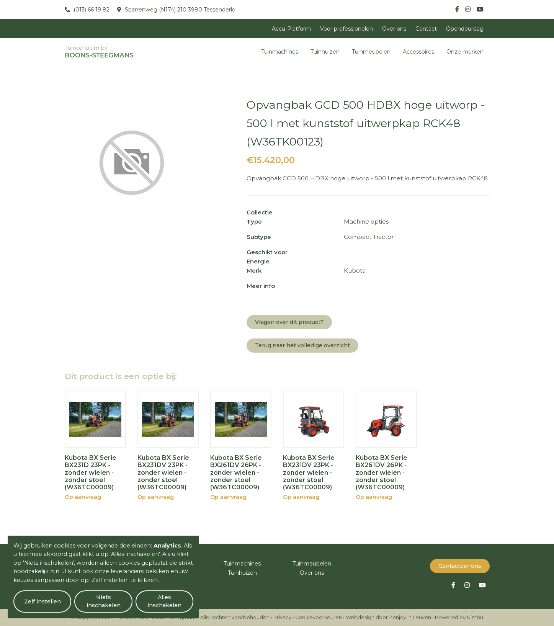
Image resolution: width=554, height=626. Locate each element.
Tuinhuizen (325, 51)
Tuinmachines (279, 51)
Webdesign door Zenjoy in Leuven (388, 617)
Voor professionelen (346, 28)
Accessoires (418, 51)
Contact (426, 28)
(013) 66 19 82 (90, 9)
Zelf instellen (42, 601)
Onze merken (465, 51)
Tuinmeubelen (371, 51)
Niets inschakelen (104, 601)
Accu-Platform (291, 28)
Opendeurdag (465, 28)
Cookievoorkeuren (318, 617)
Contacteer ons (459, 565)
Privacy (282, 617)
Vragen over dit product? (289, 322)
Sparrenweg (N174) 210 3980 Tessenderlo (179, 9)
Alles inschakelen (164, 601)
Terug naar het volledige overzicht (302, 345)
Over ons (394, 28)
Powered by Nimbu (459, 617)
